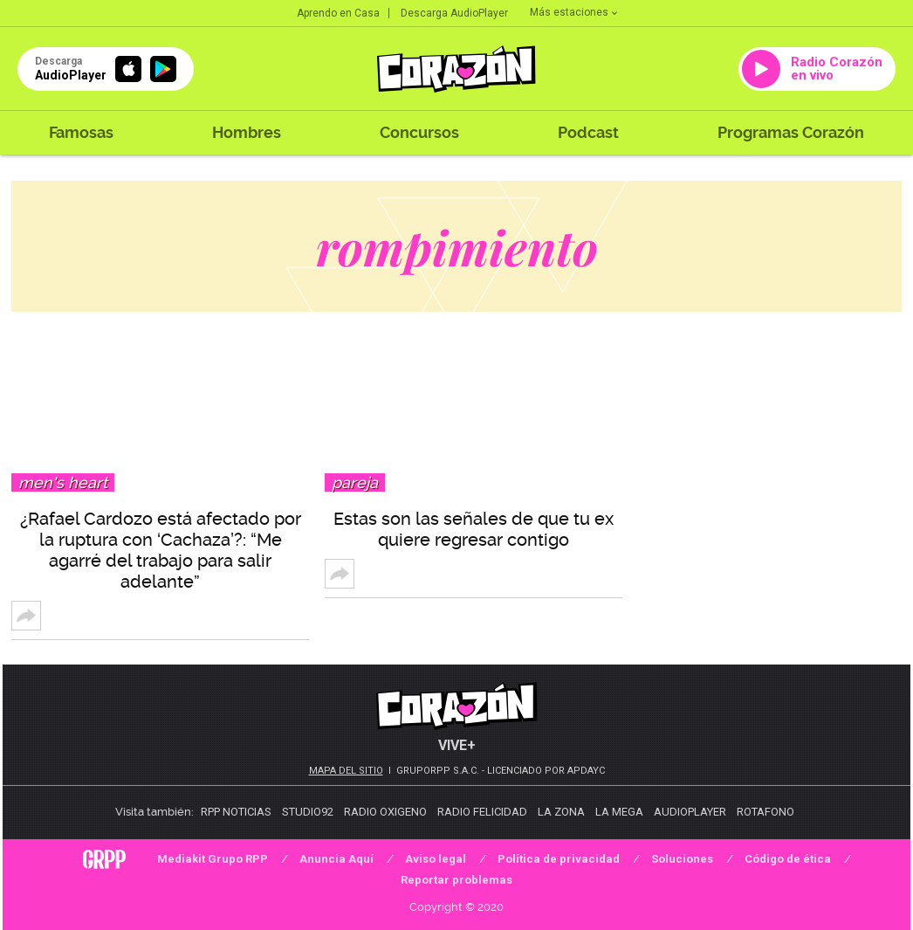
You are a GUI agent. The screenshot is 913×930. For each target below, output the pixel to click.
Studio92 (307, 811)
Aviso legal (435, 858)
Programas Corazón (790, 132)
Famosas (81, 132)
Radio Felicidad (482, 811)
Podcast (588, 132)
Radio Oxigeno (385, 811)
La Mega (619, 811)
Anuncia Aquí (336, 858)
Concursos (419, 132)
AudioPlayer (690, 811)
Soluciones (682, 858)
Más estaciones (573, 12)
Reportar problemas (456, 879)
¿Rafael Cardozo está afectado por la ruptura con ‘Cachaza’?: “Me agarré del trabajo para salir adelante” (160, 550)
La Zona (561, 811)
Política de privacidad (559, 858)
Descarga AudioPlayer (454, 13)
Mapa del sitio (346, 770)
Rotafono (765, 811)
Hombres (246, 132)
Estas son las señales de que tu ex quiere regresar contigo (473, 529)
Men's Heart (62, 482)
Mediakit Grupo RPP (212, 858)
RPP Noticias (236, 811)
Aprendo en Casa (338, 13)
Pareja (355, 482)
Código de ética (788, 858)
